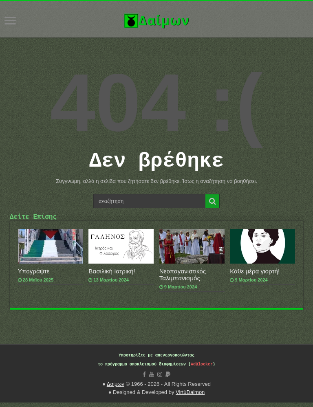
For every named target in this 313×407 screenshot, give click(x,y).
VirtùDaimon (190, 397)
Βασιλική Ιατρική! (111, 275)
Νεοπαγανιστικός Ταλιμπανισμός (182, 279)
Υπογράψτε (34, 275)
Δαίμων (115, 388)
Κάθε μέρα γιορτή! (255, 275)
